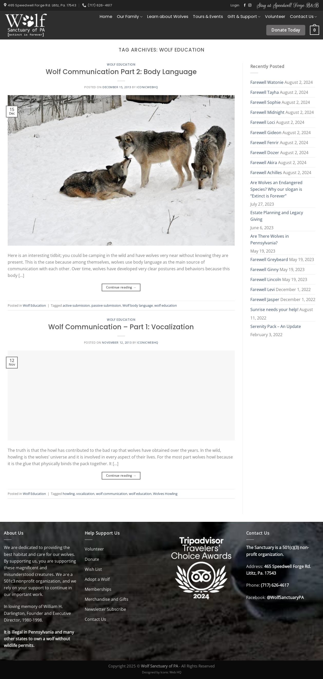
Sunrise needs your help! (274, 309)
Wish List (93, 569)
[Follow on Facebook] (244, 5)
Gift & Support (243, 16)
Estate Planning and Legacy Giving (276, 216)
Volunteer (275, 16)
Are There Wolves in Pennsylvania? (269, 239)
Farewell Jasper (264, 299)
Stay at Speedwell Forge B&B (288, 5)
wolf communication (111, 493)
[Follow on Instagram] (249, 5)
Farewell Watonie (266, 82)
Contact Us (303, 16)
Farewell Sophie (265, 102)
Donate (92, 559)
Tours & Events (208, 16)
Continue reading (121, 287)
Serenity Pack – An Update (275, 326)
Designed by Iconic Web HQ (161, 672)
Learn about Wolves (167, 16)
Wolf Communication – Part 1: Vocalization (121, 327)
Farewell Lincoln (265, 279)
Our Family (129, 16)
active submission (76, 305)
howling (69, 493)
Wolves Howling (165, 493)
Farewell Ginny (264, 269)
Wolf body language (137, 305)
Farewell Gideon (265, 132)
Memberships (98, 589)
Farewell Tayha (264, 92)
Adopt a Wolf (97, 579)
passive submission (106, 305)
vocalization (85, 493)
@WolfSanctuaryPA (285, 597)
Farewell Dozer (264, 152)
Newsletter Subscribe (105, 609)
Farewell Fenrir (264, 142)
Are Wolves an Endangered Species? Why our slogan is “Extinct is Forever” (276, 189)
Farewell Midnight (267, 112)
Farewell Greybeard (269, 259)
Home (106, 16)
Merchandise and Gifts (106, 599)
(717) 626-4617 (275, 585)
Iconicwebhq (147, 87)
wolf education (165, 305)
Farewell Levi (262, 289)
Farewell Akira (263, 162)
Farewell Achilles (266, 172)
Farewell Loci (262, 122)
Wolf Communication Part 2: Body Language (121, 71)
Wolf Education (121, 65)
